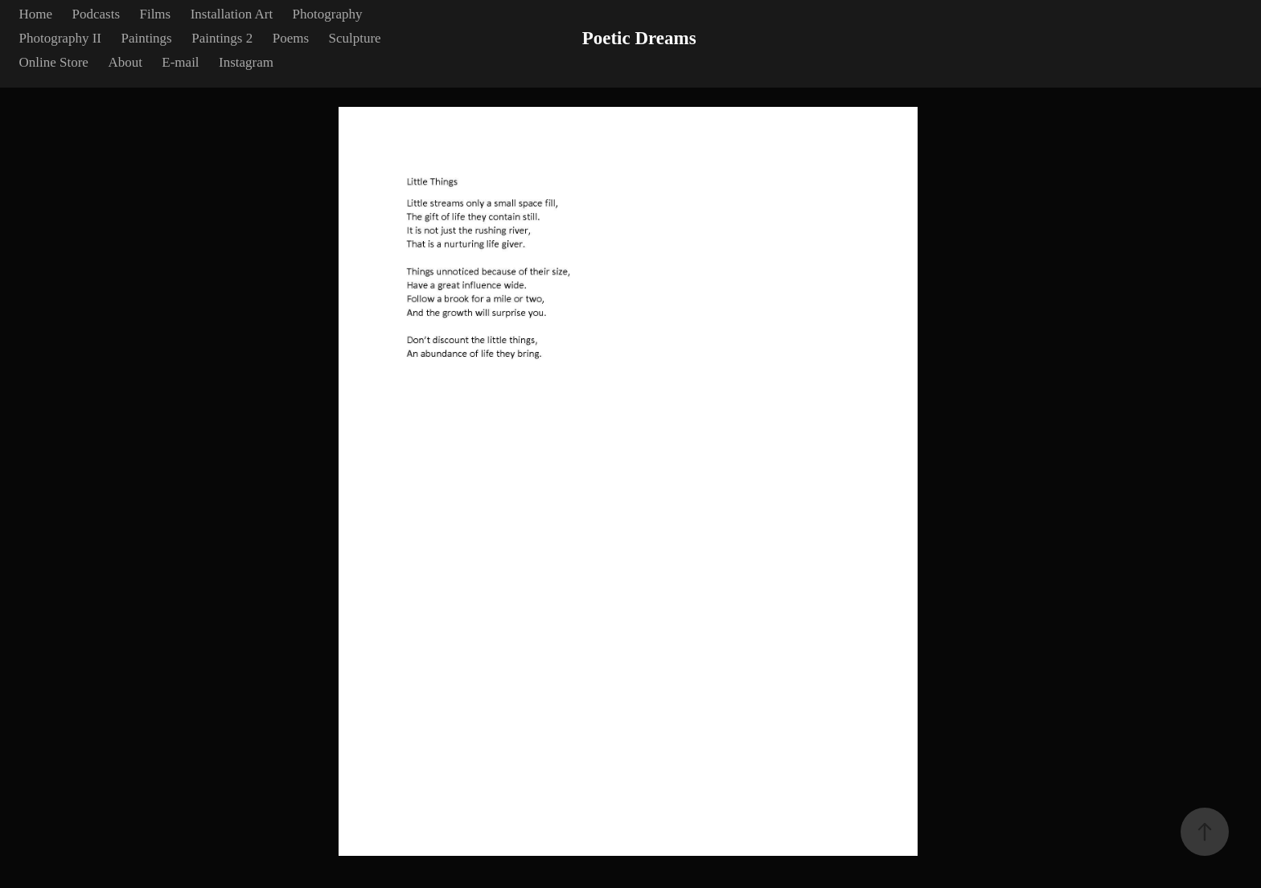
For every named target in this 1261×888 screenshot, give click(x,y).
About (125, 62)
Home (36, 14)
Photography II (60, 38)
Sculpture (354, 38)
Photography (328, 14)
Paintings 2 (222, 38)
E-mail (180, 62)
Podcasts (96, 14)
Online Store (53, 62)
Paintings (146, 38)
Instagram (246, 62)
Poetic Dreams (639, 38)
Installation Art (232, 14)
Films (154, 14)
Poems (291, 38)
